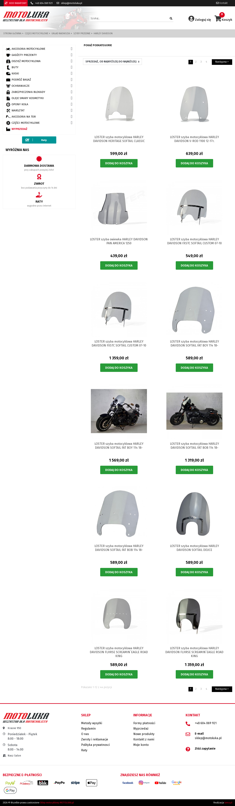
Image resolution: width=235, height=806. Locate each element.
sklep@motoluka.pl (69, 3)
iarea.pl (228, 802)
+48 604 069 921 (42, 3)
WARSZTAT (15, 110)
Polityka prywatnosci (95, 745)
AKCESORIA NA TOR (21, 116)
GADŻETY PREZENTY (21, 55)
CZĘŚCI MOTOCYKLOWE (23, 123)
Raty (84, 750)
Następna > (222, 61)
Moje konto (141, 745)
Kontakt (222, 3)
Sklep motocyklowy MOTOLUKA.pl (57, 802)
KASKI (12, 73)
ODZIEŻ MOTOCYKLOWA (23, 61)
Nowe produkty (143, 734)
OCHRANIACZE (18, 86)
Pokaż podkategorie (98, 45)
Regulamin (88, 728)
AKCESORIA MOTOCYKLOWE (25, 49)
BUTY (12, 67)
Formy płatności (144, 723)
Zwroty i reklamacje (94, 739)
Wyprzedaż (16, 129)
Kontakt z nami (143, 739)
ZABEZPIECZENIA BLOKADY (25, 92)
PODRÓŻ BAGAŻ (18, 79)
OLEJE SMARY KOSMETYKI (25, 98)
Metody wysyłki (91, 723)
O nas (85, 734)
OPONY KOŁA (17, 104)
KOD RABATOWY (16, 3)
